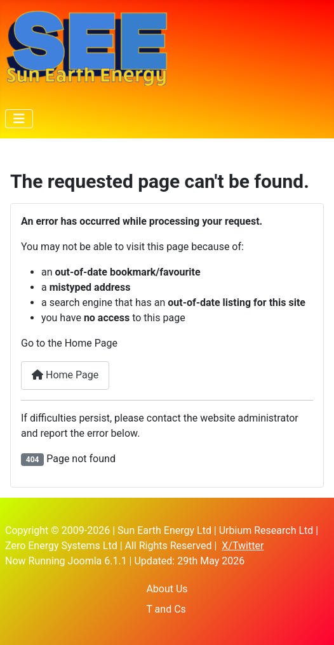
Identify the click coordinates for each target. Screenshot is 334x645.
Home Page (65, 375)
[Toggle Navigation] (19, 118)
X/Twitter (243, 546)
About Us (166, 589)
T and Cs (165, 609)
